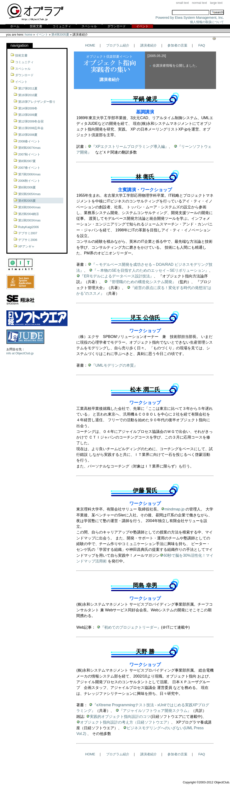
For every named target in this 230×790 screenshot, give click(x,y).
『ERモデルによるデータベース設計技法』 (117, 276)
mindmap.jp (175, 509)
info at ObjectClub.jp (20, 353)
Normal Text (199, 3)
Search (155, 9)
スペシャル (89, 26)
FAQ (201, 45)
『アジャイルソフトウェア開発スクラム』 (155, 710)
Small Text (182, 3)
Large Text (216, 3)
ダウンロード (116, 26)
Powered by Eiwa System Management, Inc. (190, 17)
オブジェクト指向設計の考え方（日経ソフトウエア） (125, 722)
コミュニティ (62, 26)
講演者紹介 (148, 45)
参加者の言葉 (177, 45)
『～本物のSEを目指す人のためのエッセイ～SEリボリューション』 (151, 270)
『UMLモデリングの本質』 (114, 365)
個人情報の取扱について (207, 22)
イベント (142, 26)
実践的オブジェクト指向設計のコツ (120, 716)
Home (28, 34)
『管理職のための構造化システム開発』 (142, 282)
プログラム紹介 (117, 45)
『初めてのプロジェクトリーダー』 (130, 627)
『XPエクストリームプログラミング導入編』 (130, 146)
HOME (90, 45)
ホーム (14, 26)
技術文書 (36, 26)
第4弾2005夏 (60, 34)
